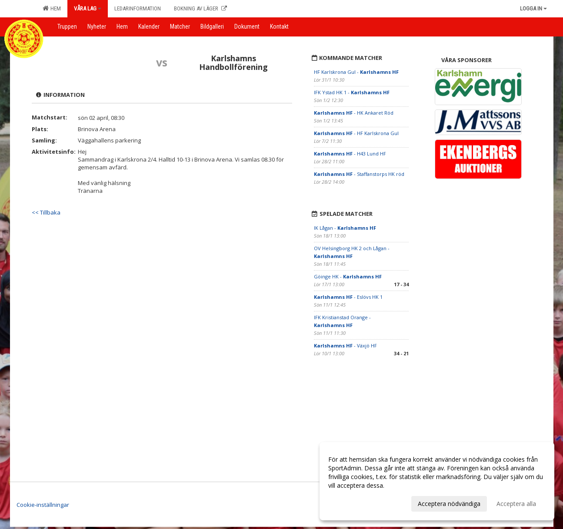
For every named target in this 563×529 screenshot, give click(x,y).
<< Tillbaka (46, 212)
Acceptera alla (516, 503)
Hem (52, 8)
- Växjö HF (345, 345)
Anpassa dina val (351, 502)
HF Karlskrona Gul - (356, 72)
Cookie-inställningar (43, 505)
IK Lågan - (345, 228)
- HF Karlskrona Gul (356, 133)
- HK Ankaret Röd (353, 112)
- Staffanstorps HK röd (359, 174)
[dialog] (437, 481)
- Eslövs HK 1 (348, 297)
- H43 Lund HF (350, 153)
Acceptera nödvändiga (449, 503)
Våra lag (87, 8)
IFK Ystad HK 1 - (352, 92)
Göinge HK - (348, 276)
